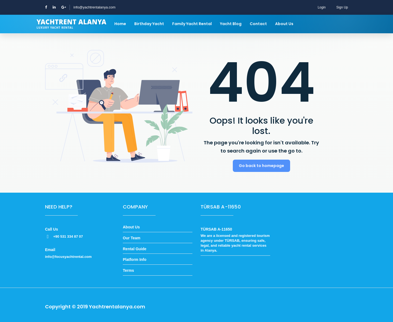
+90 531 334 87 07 (64, 236)
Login (322, 7)
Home (120, 23)
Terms (128, 270)
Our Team (131, 238)
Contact (258, 23)
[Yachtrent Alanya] (71, 23)
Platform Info (134, 259)
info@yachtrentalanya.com (94, 7)
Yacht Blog (231, 23)
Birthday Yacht (149, 23)
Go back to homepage (261, 165)
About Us (284, 23)
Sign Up (342, 7)
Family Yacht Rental (192, 23)
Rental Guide (134, 249)
